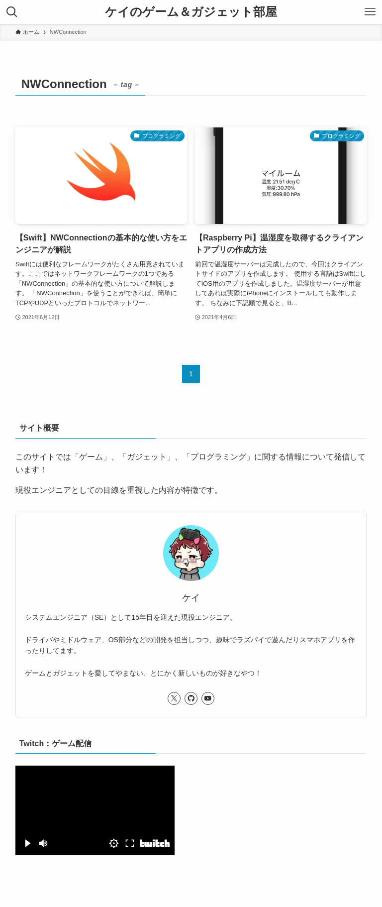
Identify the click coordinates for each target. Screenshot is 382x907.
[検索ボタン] (12, 12)
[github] (191, 698)
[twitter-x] (174, 698)
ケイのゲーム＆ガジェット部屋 (191, 12)
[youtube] (207, 698)
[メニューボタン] (370, 12)
